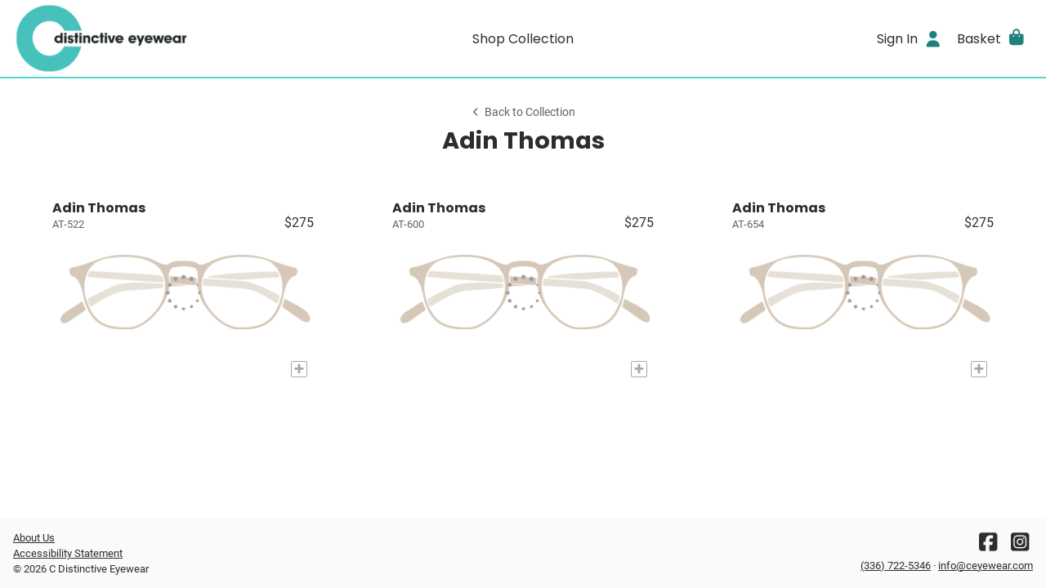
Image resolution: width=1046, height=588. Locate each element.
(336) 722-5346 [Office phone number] (895, 565)
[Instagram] (1020, 546)
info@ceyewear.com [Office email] (985, 565)
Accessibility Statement (68, 553)
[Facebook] (988, 546)
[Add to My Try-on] (299, 369)
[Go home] (140, 38)
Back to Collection (523, 112)
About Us (34, 538)
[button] (991, 38)
